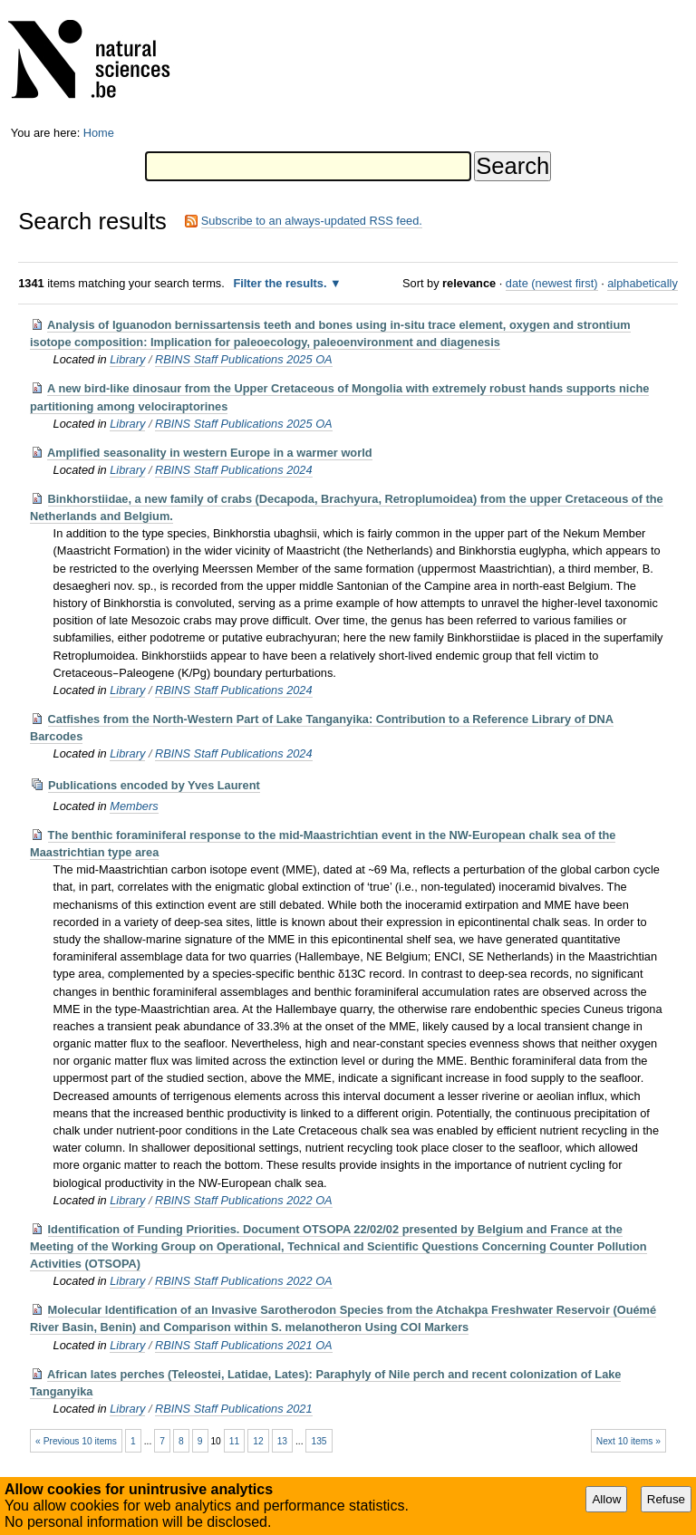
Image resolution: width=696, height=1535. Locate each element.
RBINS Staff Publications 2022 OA (244, 1200)
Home (98, 133)
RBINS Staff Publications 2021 (234, 1408)
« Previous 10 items (76, 1441)
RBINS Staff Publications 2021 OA (244, 1345)
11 (234, 1441)
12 (258, 1441)
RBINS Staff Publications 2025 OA (244, 359)
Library (127, 359)
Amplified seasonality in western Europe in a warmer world (209, 452)
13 (282, 1441)
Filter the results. (281, 283)
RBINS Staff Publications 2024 (234, 470)
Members (134, 806)
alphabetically (642, 283)
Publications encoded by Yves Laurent (154, 785)
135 (318, 1441)
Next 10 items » (628, 1441)
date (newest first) (552, 283)
